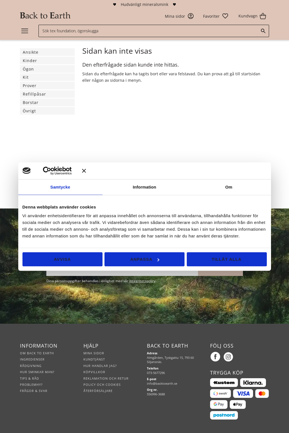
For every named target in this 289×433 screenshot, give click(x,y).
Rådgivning (31, 366)
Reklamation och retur (106, 378)
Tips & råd (29, 378)
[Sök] (263, 31)
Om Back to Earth (37, 353)
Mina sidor (93, 353)
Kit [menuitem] (26, 77)
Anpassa (144, 259)
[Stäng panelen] (174, 171)
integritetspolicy (142, 280)
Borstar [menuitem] (30, 102)
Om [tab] (228, 186)
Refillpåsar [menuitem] (34, 94)
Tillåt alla (227, 259)
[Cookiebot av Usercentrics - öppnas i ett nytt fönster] (55, 170)
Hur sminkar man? (37, 372)
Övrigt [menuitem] (29, 111)
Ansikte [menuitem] (30, 52)
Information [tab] (144, 186)
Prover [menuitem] (30, 85)
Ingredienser (32, 359)
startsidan (250, 73)
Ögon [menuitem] (28, 69)
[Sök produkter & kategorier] (153, 31)
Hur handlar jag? (100, 366)
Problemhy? (31, 384)
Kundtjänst (94, 359)
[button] (216, 16)
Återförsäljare (98, 391)
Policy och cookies (102, 384)
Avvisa (62, 259)
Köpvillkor (94, 372)
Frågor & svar (33, 391)
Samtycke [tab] (60, 186)
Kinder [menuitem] (30, 60)
